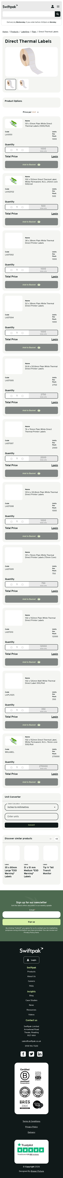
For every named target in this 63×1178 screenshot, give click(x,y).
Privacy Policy (31, 1127)
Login (54, 156)
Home (5, 32)
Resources (31, 1010)
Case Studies (31, 1000)
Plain (34, 32)
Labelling (25, 32)
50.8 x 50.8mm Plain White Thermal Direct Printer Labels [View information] (41, 368)
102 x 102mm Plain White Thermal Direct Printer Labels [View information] (40, 619)
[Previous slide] (51, 866)
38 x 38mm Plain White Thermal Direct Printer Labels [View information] (39, 242)
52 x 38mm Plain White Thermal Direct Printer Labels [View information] (39, 305)
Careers (31, 981)
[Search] (57, 14)
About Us (31, 977)
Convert (31, 845)
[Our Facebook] (23, 1054)
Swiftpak (31, 968)
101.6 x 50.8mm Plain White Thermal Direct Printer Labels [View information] (41, 493)
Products (14, 32)
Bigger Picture (37, 1171)
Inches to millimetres (18, 827)
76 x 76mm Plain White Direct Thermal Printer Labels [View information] (38, 430)
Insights (31, 992)
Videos (31, 1015)
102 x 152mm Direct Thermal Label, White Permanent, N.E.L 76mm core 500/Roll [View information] (41, 742)
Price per (31, 112)
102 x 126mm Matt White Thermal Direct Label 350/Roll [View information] (40, 682)
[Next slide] (56, 866)
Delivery (31, 1132)
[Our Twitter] (31, 1054)
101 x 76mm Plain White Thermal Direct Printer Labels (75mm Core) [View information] (40, 556)
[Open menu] (58, 6)
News (31, 1005)
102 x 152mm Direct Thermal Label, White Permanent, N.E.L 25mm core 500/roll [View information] (41, 182)
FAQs (31, 986)
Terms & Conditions (31, 1121)
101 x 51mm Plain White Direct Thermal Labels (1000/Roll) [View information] (38, 125)
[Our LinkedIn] (39, 1054)
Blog (31, 996)
